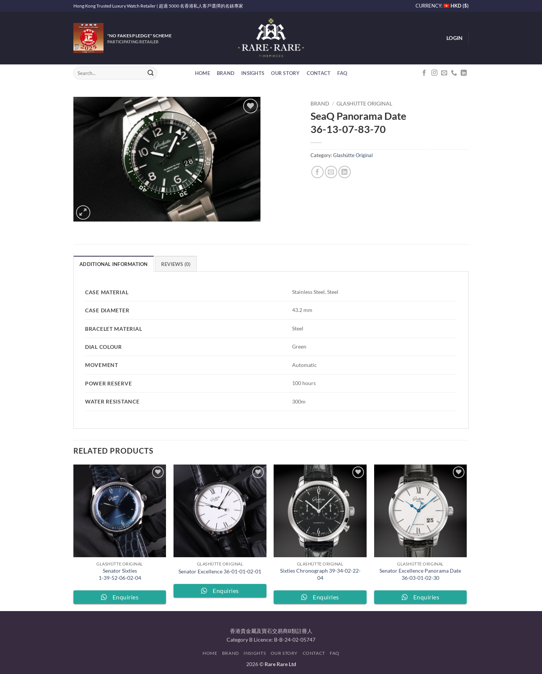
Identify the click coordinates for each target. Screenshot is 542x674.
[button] (454, 38)
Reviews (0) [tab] (176, 264)
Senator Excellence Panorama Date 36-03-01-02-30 (420, 574)
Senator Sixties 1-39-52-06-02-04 (120, 574)
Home (202, 73)
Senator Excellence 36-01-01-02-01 (219, 571)
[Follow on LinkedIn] (464, 73)
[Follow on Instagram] (434, 73)
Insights (252, 73)
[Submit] (150, 73)
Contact (319, 73)
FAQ (342, 73)
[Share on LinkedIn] (344, 172)
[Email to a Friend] (331, 172)
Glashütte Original (364, 104)
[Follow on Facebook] (424, 73)
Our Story (285, 73)
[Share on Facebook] (317, 172)
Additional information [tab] (113, 264)
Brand (225, 73)
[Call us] (454, 73)
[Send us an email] (444, 73)
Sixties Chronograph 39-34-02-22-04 (320, 574)
